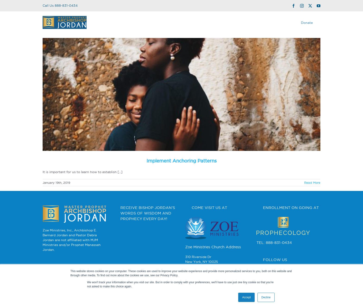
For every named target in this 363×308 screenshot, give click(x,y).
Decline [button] (266, 297)
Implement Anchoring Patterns (182, 160)
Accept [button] (246, 297)
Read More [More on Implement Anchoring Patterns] (312, 182)
